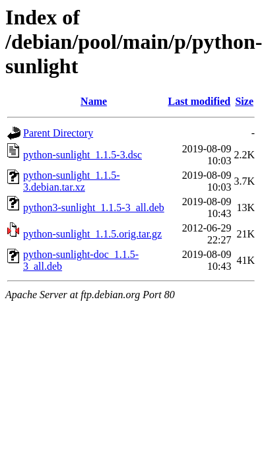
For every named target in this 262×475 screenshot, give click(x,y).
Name (94, 101)
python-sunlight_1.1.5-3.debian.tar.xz (71, 181)
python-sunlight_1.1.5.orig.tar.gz (92, 233)
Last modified (199, 101)
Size (244, 101)
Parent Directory (58, 133)
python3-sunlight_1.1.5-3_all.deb (93, 207)
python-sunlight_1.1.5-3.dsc (82, 154)
